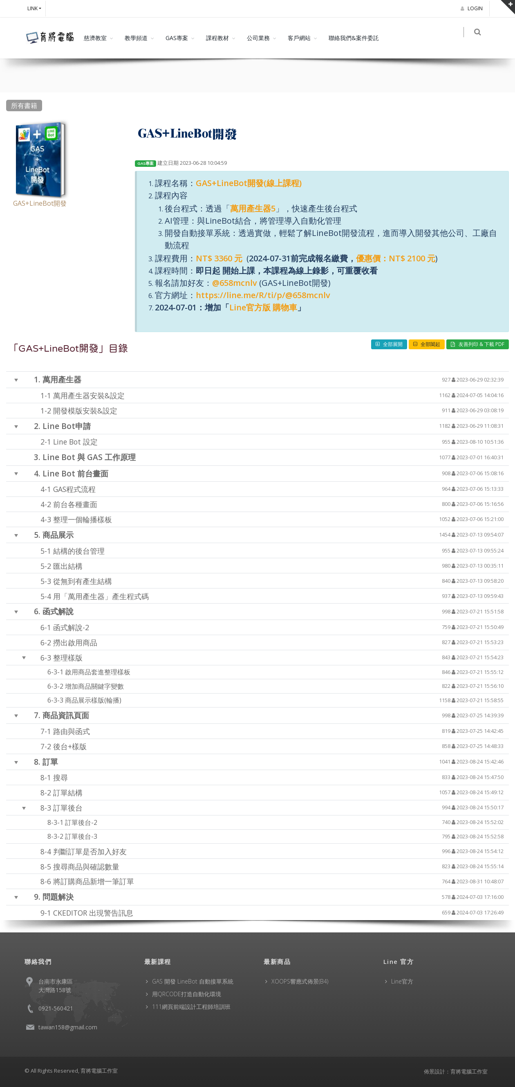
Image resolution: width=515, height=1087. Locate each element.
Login (473, 8)
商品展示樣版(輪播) (93, 700)
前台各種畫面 (75, 504)
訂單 (50, 761)
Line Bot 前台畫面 (75, 472)
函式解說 (58, 611)
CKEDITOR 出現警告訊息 (93, 912)
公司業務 (258, 38)
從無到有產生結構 (82, 581)
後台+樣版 (70, 746)
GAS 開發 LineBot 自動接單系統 (192, 981)
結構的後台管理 (79, 550)
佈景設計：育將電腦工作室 (456, 1071)
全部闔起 (426, 344)
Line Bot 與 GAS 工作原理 (89, 457)
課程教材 (217, 38)
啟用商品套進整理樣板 (97, 671)
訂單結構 (68, 792)
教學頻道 (136, 38)
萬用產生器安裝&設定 (89, 395)
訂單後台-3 (81, 836)
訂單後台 (68, 808)
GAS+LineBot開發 (40, 203)
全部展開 (389, 344)
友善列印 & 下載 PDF (477, 344)
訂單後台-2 (81, 822)
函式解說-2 (71, 627)
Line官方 (402, 981)
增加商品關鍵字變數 (94, 686)
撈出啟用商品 (75, 642)
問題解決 (58, 896)
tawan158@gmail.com (67, 1027)
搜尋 (60, 777)
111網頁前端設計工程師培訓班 (191, 1007)
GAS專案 (177, 38)
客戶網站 (299, 38)
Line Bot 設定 (75, 442)
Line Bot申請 (67, 425)
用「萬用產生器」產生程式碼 (101, 596)
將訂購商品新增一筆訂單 (93, 881)
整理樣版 (68, 657)
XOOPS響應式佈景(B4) (299, 981)
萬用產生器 (62, 379)
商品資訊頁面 (66, 715)
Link (32, 8)
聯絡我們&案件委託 (354, 38)
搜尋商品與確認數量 (86, 866)
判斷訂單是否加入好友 (90, 851)
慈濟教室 (95, 38)
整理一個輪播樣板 (82, 519)
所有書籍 (24, 105)
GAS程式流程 (74, 489)
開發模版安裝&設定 (85, 410)
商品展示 (58, 534)
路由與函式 (71, 731)
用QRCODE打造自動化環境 (186, 994)
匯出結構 (68, 565)
